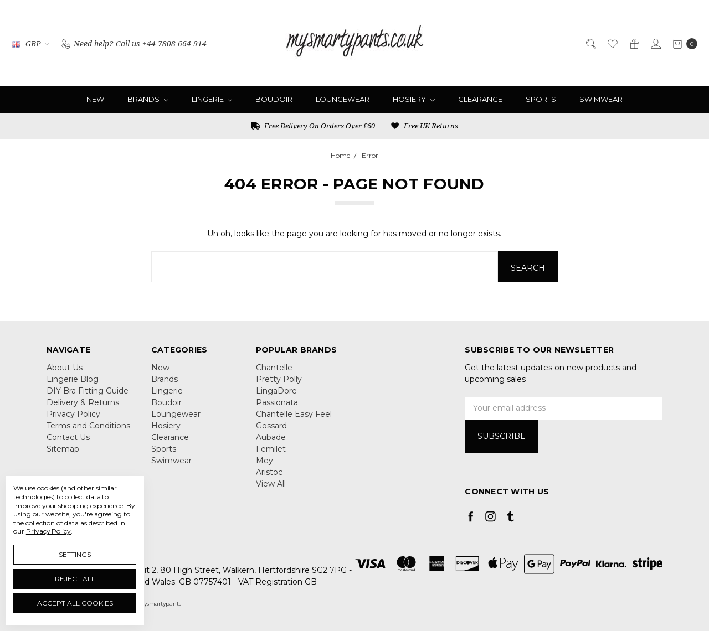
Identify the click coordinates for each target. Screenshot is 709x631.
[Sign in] (655, 42)
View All (271, 484)
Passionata (277, 402)
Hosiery (414, 99)
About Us (65, 368)
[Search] (590, 42)
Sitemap (63, 449)
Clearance (480, 99)
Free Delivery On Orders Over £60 (313, 126)
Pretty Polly (279, 379)
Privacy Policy (73, 414)
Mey (264, 461)
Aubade (271, 437)
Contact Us (68, 437)
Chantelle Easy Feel (294, 414)
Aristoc (269, 472)
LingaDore (276, 391)
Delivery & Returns (83, 402)
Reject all (75, 579)
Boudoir (273, 99)
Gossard (271, 426)
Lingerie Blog (73, 379)
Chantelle (274, 368)
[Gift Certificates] (633, 42)
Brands (147, 99)
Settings (75, 554)
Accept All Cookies (75, 603)
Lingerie (212, 99)
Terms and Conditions (88, 426)
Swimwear (601, 99)
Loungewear (342, 99)
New (95, 99)
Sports (541, 99)
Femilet (271, 449)
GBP (30, 43)
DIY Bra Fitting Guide (88, 391)
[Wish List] (611, 42)
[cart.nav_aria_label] (682, 43)
